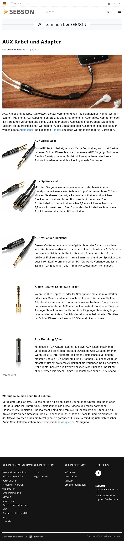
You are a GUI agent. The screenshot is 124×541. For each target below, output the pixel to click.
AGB (4, 509)
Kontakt (6, 521)
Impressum (9, 501)
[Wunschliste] (19, 3)
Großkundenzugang (75, 484)
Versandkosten (115, 536)
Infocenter (70, 472)
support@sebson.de (107, 499)
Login (36, 472)
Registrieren (40, 476)
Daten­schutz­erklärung (15, 505)
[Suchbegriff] (77, 12)
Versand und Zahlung (14, 472)
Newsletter (70, 476)
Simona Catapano (16, 49)
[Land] (4, 3)
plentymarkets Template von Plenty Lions (23, 537)
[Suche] (108, 12)
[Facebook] (98, 473)
